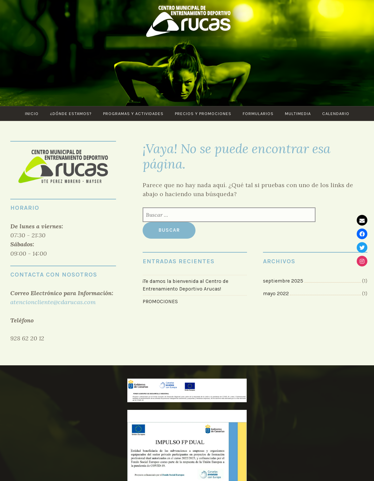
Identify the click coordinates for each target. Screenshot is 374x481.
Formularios (258, 113)
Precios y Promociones (203, 113)
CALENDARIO (335, 113)
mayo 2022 (276, 294)
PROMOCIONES (160, 301)
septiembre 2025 (283, 281)
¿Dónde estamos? (71, 113)
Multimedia (298, 113)
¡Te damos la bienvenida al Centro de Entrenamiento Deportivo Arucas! (185, 285)
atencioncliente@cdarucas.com (53, 302)
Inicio (32, 113)
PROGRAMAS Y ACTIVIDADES (133, 113)
